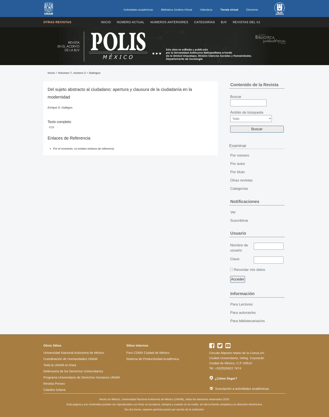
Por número (239, 155)
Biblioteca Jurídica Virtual (176, 9)
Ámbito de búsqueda (251, 116)
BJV (224, 22)
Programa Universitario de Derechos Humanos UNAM (81, 377)
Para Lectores (241, 304)
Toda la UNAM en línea (59, 365)
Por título (237, 172)
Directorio (252, 9)
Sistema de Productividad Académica (152, 359)
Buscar (248, 101)
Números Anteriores (169, 22)
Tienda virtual (229, 9)
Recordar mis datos (249, 270)
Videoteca (206, 9)
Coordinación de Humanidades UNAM (70, 359)
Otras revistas (57, 22)
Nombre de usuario (239, 247)
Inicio (106, 22)
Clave (234, 259)
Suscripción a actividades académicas (239, 388)
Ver (233, 212)
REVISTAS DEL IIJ (246, 22)
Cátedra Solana (54, 389)
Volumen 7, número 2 (72, 72)
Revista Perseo (54, 383)
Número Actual (131, 22)
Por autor (237, 164)
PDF (52, 127)
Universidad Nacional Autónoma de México (73, 352)
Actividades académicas (138, 9)
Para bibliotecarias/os (247, 321)
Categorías (204, 22)
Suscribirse (239, 220)
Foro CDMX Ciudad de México (147, 352)
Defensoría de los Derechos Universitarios (73, 371)
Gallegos (95, 72)
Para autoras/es (243, 313)
